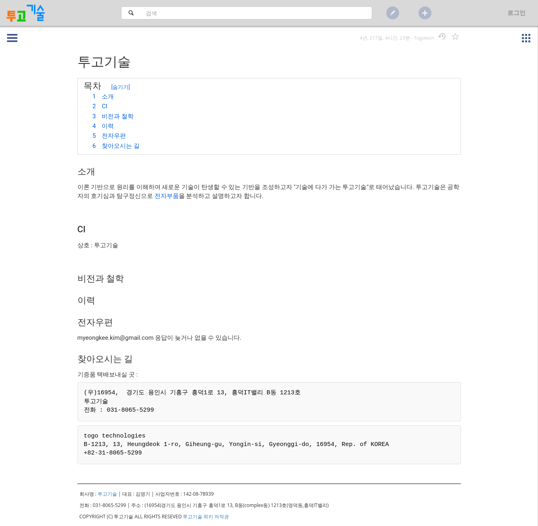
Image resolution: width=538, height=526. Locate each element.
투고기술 (107, 493)
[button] (9, 32)
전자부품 (167, 196)
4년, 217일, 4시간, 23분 (385, 38)
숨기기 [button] (120, 87)
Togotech (424, 38)
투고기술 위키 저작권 (206, 516)
